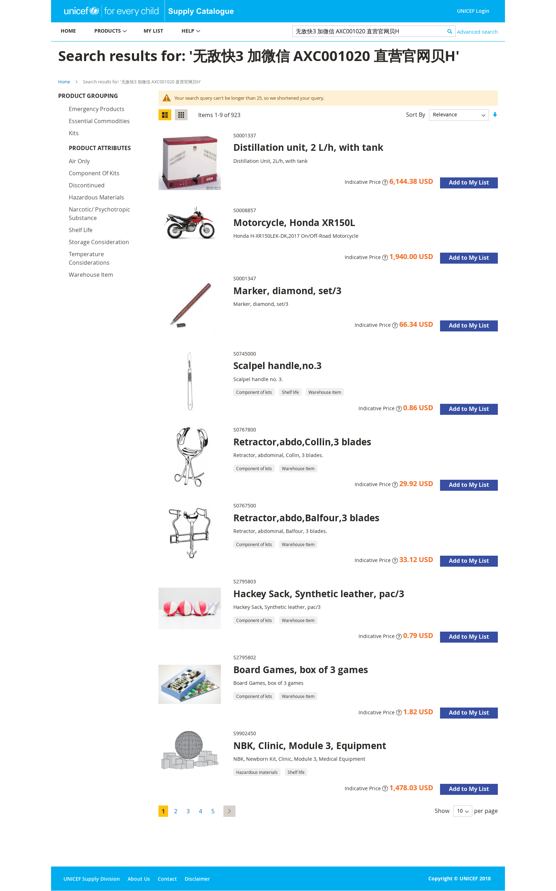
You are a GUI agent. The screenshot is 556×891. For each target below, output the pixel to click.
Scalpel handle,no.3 (277, 365)
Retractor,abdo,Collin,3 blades (302, 441)
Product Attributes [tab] (100, 150)
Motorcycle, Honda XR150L (294, 222)
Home (64, 81)
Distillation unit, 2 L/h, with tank (308, 147)
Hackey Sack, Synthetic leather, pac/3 (318, 593)
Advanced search (477, 31)
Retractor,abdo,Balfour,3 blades (306, 517)
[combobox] (374, 31)
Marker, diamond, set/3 (287, 290)
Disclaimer (197, 878)
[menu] (164, 31)
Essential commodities (99, 123)
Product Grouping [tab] (99, 97)
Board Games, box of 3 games (300, 669)
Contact (167, 878)
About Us (139, 878)
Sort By (415, 114)
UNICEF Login (473, 10)
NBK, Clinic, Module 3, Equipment (309, 745)
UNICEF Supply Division (91, 878)
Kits (74, 135)
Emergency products (96, 111)
